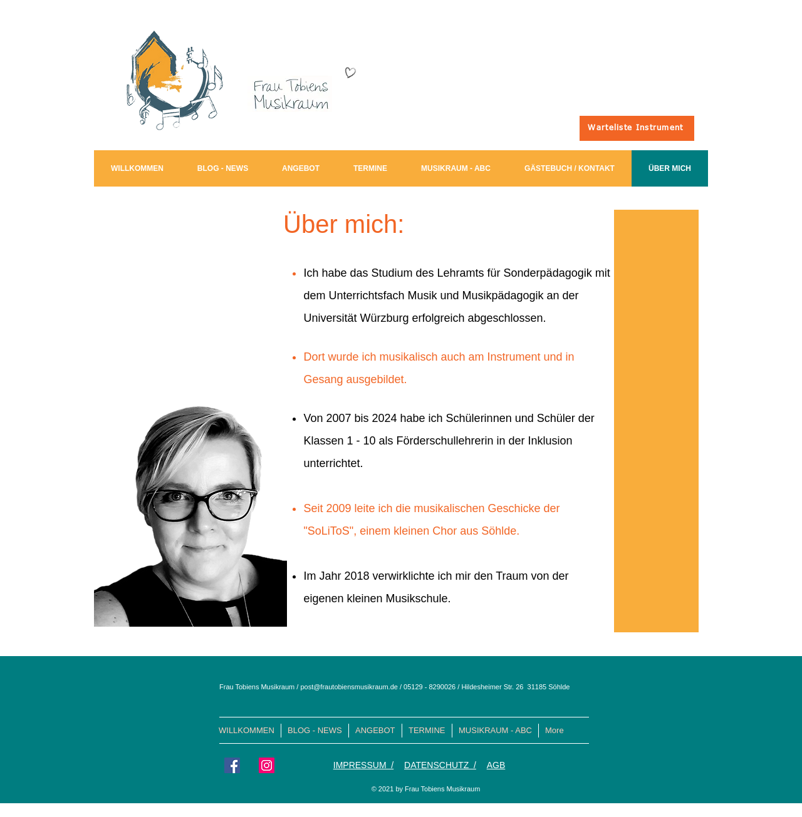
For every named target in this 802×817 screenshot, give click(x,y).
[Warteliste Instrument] (637, 128)
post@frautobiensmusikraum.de (348, 687)
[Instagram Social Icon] (266, 765)
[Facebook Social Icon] (232, 765)
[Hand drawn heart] (349, 72)
